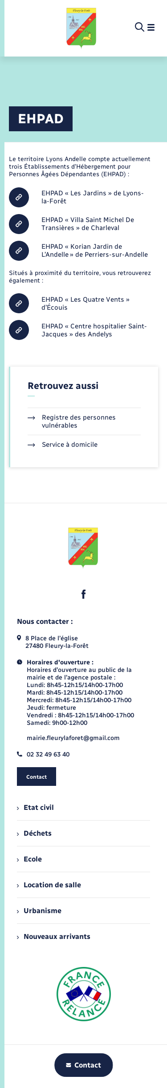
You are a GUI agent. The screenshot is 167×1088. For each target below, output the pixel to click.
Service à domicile (63, 445)
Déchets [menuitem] (34, 833)
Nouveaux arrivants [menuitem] (53, 936)
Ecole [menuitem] (29, 859)
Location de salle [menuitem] (49, 885)
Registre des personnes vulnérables (72, 421)
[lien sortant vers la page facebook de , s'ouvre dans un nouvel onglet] (83, 594)
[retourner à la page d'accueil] (82, 27)
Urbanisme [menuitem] (39, 910)
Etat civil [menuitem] (35, 807)
